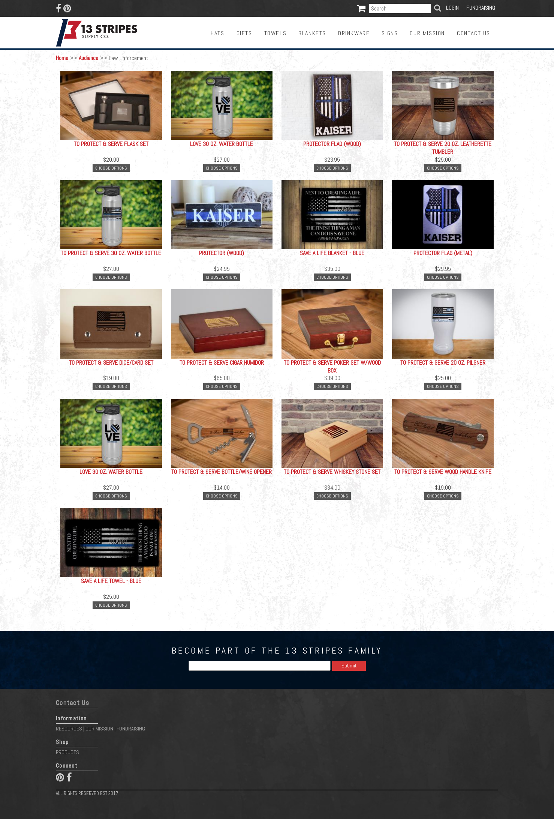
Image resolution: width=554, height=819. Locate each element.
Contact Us (473, 33)
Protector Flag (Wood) (332, 144)
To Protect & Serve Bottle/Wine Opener (221, 472)
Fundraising (480, 8)
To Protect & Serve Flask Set (111, 144)
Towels (275, 33)
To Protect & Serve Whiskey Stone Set (332, 472)
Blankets (312, 33)
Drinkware (354, 33)
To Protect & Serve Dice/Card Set (111, 363)
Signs (390, 33)
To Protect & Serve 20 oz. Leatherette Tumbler (442, 148)
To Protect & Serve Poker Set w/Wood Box (332, 366)
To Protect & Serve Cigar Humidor (222, 363)
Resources (69, 728)
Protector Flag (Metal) (442, 253)
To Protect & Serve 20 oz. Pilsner (442, 363)
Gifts (244, 33)
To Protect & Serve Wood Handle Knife (442, 472)
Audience (88, 58)
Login (452, 8)
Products (67, 752)
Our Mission (427, 33)
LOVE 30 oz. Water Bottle (221, 144)
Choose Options (111, 168)
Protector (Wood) (221, 253)
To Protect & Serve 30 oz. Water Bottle (111, 253)
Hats (217, 33)
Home (62, 58)
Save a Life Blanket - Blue (332, 253)
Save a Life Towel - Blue (111, 581)
